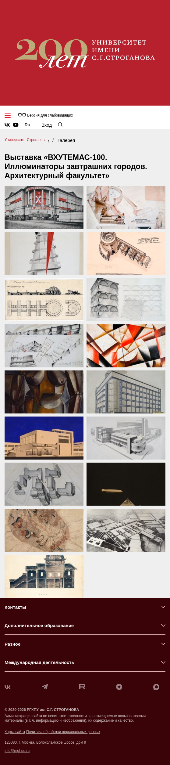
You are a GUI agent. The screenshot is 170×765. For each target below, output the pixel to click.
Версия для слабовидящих (45, 115)
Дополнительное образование (39, 625)
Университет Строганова (26, 140)
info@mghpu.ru (17, 751)
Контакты (15, 607)
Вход (46, 125)
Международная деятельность (39, 662)
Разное (12, 644)
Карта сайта (15, 732)
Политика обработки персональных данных (63, 732)
